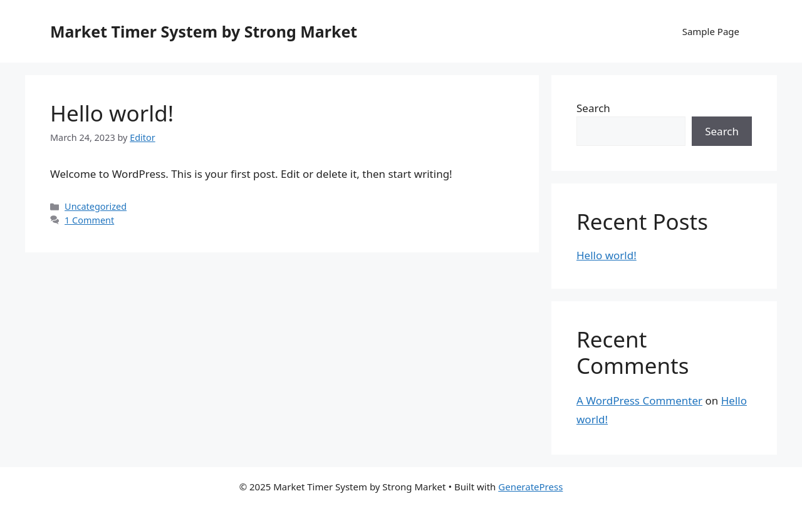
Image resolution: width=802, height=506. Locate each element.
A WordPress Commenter (639, 400)
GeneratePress (530, 486)
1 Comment (89, 220)
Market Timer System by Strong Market (203, 31)
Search (593, 108)
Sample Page (710, 31)
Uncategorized (96, 206)
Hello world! (112, 113)
